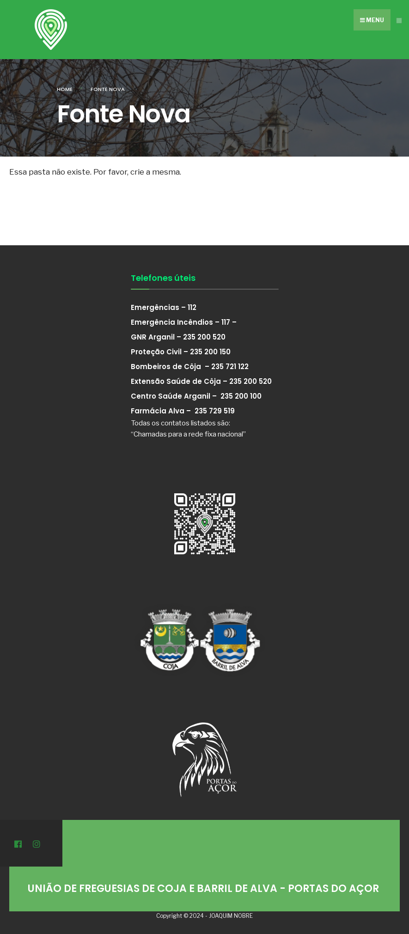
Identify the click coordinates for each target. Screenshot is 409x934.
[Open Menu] (399, 21)
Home (65, 89)
